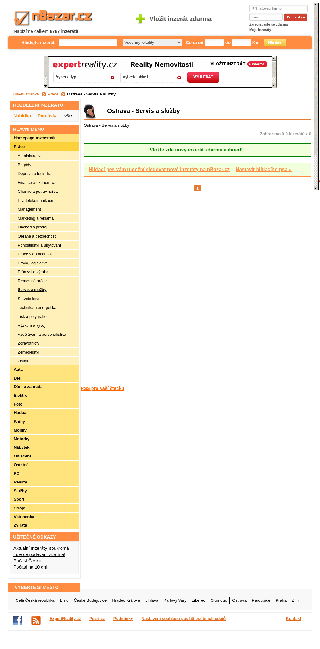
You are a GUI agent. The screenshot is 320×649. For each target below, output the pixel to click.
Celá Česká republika (35, 600)
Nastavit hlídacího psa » (264, 169)
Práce (53, 94)
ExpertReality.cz (65, 618)
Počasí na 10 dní (30, 567)
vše (68, 115)
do (228, 42)
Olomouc (219, 600)
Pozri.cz (97, 618)
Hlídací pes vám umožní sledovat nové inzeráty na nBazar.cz (159, 169)
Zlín (295, 600)
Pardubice (261, 600)
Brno (64, 600)
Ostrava (239, 600)
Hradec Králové (126, 600)
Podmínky (123, 618)
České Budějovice (90, 600)
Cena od (195, 42)
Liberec (198, 600)
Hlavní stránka (26, 94)
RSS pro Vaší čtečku (102, 388)
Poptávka (48, 115)
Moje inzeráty (260, 30)
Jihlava (152, 600)
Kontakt (293, 618)
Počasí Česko (27, 560)
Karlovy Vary (174, 600)
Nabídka (22, 115)
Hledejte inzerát (38, 42)
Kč (255, 42)
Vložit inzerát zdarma (180, 18)
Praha (281, 600)
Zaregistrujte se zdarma (268, 24)
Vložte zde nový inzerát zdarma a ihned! (196, 149)
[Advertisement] (106, 289)
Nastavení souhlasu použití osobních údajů (184, 618)
